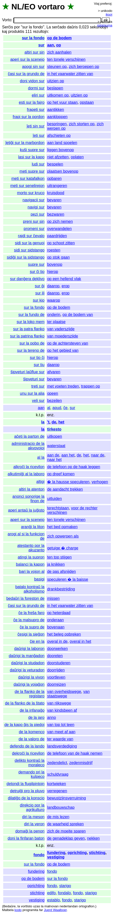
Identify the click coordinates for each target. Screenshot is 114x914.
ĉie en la (37, 641)
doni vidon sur (32, 81)
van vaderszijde (60, 329)
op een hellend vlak (64, 279)
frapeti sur (35, 109)
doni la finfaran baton (26, 838)
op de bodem (59, 38)
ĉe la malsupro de (28, 620)
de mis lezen (58, 817)
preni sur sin (33, 221)
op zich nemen (60, 221)
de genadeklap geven (66, 838)
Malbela (8, 910)
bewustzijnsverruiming (66, 798)
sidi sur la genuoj (29, 243)
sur (41, 45)
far (41, 910)
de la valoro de (32, 739)
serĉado (59, 27)
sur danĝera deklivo (27, 279)
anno (51, 717)
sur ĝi (39, 286)
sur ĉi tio (37, 272)
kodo (18, 910)
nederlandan (69, 906)
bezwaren (55, 214)
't (48, 422)
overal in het (80, 641)
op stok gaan (58, 257)
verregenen (57, 791)
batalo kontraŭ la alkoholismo (29, 589)
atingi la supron (31, 557)
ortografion (87, 906)
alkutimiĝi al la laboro (26, 474)
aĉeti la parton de (29, 436)
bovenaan (55, 627)
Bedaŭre (9, 906)
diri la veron (34, 824)
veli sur (38, 400)
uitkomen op (57, 95)
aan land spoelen (62, 143)
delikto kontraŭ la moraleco (30, 762)
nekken (93, 838)
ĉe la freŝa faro (31, 613)
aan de (53, 455)
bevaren (54, 200)
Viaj (96, 3)
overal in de (57, 641)
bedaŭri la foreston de (25, 598)
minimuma (104, 25)
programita (30, 910)
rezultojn (40, 31)
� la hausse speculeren (68, 482)
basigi (39, 579)
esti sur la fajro (31, 102)
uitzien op (55, 81)
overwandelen (59, 229)
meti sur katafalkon (27, 178)
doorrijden (56, 670)
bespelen (55, 164)
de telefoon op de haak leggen (73, 467)
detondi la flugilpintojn (26, 784)
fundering (56, 853)
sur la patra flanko (28, 329)
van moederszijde (62, 336)
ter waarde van (60, 739)
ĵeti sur (38, 135)
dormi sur (36, 88)
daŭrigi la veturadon (27, 670)
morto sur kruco (30, 193)
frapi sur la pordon (29, 117)
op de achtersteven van (67, 343)
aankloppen (57, 117)
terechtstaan (58, 508)
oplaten (77, 157)
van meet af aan (61, 732)
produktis (16, 31)
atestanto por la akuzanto (30, 547)
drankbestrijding (61, 589)
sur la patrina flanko (27, 336)
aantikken (55, 109)
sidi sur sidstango (29, 250)
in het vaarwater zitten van (70, 74)
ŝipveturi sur (33, 379)
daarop (53, 286)
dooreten (55, 656)
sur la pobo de (31, 343)
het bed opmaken (62, 527)
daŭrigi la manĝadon (26, 656)
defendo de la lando (27, 746)
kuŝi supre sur (32, 150)
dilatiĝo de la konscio (26, 798)
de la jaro (36, 717)
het (61, 422)
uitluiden (54, 499)
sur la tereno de (30, 350)
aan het (67, 455)
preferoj (105, 3)
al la (40, 457)
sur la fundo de (31, 314)
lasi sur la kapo (31, 157)
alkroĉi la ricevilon (28, 467)
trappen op (90, 386)
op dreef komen (60, 474)
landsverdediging (62, 746)
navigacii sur (34, 200)
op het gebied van (62, 350)
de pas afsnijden (61, 571)
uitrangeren (57, 186)
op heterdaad (58, 613)
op (58, 45)
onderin (53, 314)
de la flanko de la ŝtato (24, 703)
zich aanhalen (59, 52)
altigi (40, 481)
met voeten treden (63, 386)
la (42, 422)
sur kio (38, 300)
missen (53, 598)
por (17, 27)
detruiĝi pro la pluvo (27, 791)
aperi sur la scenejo (27, 59)
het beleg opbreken (64, 634)
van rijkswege (59, 703)
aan (50, 45)
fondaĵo (64, 893)
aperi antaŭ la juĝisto (26, 510)
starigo (65, 886)
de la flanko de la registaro (29, 693)
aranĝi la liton (32, 527)
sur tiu (39, 365)
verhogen (100, 482)
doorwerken (57, 648)
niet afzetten (57, 157)
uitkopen (54, 436)
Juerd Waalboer (55, 910)
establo (53, 900)
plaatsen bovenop (62, 171)
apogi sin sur (33, 66)
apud (56, 408)
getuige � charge (62, 548)
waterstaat (56, 446)
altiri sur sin (35, 52)
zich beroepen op (84, 66)
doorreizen (56, 684)
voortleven (56, 677)
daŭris (72, 27)
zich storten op (82, 124)
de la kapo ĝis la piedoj (24, 725)
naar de (97, 455)
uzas (36, 906)
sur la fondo (33, 38)
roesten (53, 250)
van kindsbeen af (62, 710)
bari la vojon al (31, 571)
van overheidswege (64, 691)
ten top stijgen (59, 557)
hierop (52, 272)
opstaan (87, 102)
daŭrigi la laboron (29, 648)
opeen (52, 393)
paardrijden (57, 236)
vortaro (51, 6)
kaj (4, 31)
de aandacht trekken (65, 489)
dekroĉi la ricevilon (28, 753)
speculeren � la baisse (67, 579)
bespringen (56, 124)
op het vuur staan (62, 102)
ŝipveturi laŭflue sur (28, 372)
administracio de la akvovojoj (28, 445)
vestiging (55, 857)
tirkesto (54, 429)
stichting (97, 853)
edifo (51, 893)
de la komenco (31, 732)
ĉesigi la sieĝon (30, 634)
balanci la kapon (30, 564)
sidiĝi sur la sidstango (26, 257)
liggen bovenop (60, 150)
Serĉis (7, 27)
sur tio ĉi (37, 357)
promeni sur (34, 229)
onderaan (55, 620)
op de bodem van (78, 314)
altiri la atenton (31, 489)
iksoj (109, 14)
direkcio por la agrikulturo (32, 807)
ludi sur (38, 164)
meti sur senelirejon (27, 186)
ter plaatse (56, 322)
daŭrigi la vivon (31, 677)
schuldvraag (57, 774)
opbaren (54, 178)
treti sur (37, 386)
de (54, 422)
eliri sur (38, 95)
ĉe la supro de (32, 627)
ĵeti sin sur (35, 126)
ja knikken (56, 564)
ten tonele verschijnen (66, 59)
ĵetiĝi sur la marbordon (24, 143)
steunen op (56, 66)
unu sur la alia (32, 393)
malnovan (51, 906)
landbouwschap (60, 807)
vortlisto (26, 906)
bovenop (54, 264)
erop (65, 286)
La (49, 27)
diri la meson (33, 817)
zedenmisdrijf (80, 763)
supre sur (36, 264)
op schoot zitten (61, 243)
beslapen (55, 88)
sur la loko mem (31, 322)
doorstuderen (58, 663)
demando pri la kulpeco (31, 774)
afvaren (53, 372)
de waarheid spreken (65, 824)
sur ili (39, 293)
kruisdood (55, 193)
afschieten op (58, 135)
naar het (54, 459)
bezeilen (54, 400)
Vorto (6, 20)
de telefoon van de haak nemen (74, 753)
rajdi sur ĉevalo (31, 236)
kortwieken (56, 784)
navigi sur (36, 207)
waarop (53, 300)
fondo (38, 855)
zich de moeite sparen (66, 831)
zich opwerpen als (63, 536)
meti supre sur (31, 171)
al (48, 408)
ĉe (65, 408)
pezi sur (37, 214)
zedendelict (57, 763)
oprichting (77, 853)
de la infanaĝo (32, 710)
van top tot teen (60, 725)
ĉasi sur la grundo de (26, 74)
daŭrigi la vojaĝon (29, 684)
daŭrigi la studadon (27, 663)
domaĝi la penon (29, 831)
